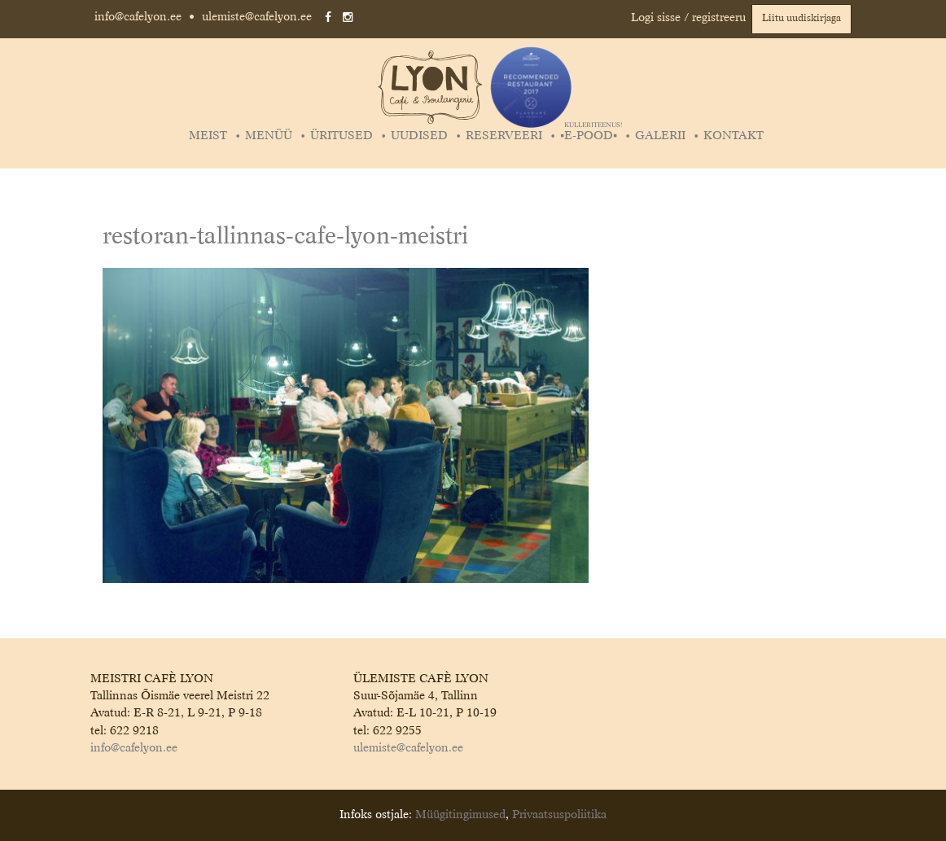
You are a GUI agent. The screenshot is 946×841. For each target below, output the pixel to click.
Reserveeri (504, 136)
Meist (208, 136)
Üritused (341, 136)
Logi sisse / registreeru (688, 18)
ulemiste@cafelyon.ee (257, 17)
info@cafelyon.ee (138, 17)
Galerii (660, 136)
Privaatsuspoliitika (559, 815)
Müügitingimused (460, 815)
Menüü (268, 136)
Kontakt (733, 136)
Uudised (419, 136)
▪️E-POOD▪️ (590, 136)
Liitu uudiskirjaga (801, 19)
